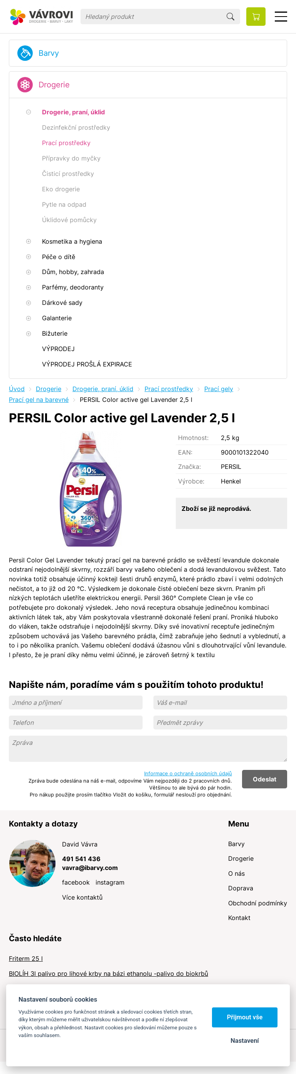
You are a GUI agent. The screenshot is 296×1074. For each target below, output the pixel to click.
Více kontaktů (82, 897)
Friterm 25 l (26, 958)
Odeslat (264, 779)
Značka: (189, 466)
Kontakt (239, 918)
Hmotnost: (193, 438)
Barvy (49, 53)
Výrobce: (191, 481)
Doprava (240, 888)
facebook (76, 882)
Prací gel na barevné (39, 399)
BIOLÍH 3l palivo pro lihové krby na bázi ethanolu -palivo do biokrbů (108, 973)
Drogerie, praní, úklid (102, 389)
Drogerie (54, 84)
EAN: (185, 452)
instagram (110, 882)
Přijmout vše (245, 1017)
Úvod (17, 389)
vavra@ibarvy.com (90, 868)
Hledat (230, 16)
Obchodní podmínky (257, 903)
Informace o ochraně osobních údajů (188, 773)
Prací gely (218, 389)
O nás (236, 873)
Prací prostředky (169, 389)
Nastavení (244, 1040)
